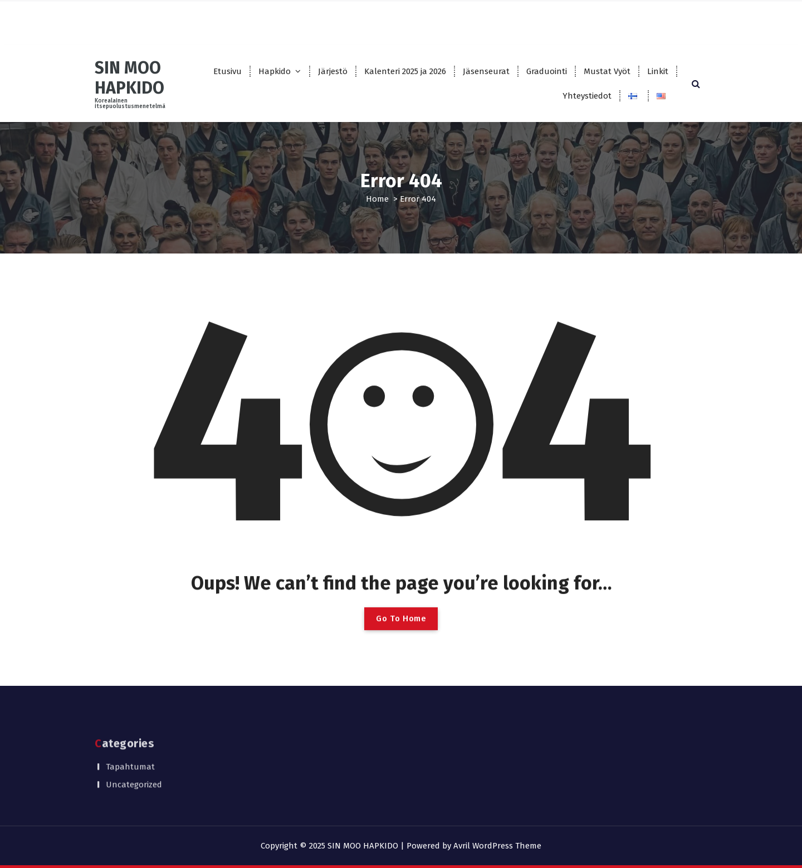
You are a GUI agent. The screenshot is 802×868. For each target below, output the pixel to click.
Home (377, 199)
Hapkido (274, 71)
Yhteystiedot (587, 96)
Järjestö (333, 71)
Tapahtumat (130, 745)
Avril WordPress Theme (497, 846)
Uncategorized (134, 763)
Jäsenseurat (486, 71)
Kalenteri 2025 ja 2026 (405, 71)
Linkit (657, 71)
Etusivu (227, 71)
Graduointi (546, 71)
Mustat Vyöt (607, 71)
